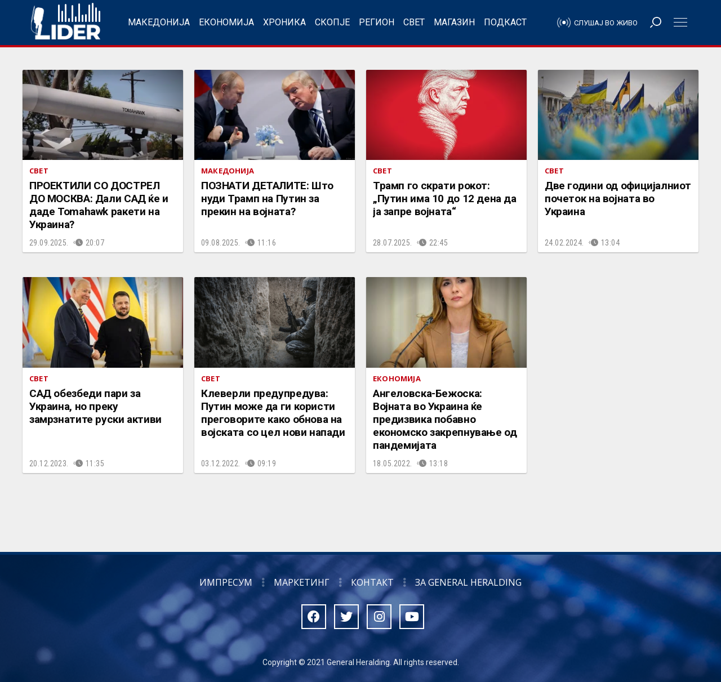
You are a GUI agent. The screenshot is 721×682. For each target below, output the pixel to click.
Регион (376, 22)
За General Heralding (468, 582)
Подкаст (505, 22)
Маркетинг (302, 582)
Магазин (454, 22)
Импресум (225, 582)
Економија (226, 22)
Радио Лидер (65, 22)
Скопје (332, 22)
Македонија (159, 22)
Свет (414, 22)
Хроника (284, 22)
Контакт (372, 582)
